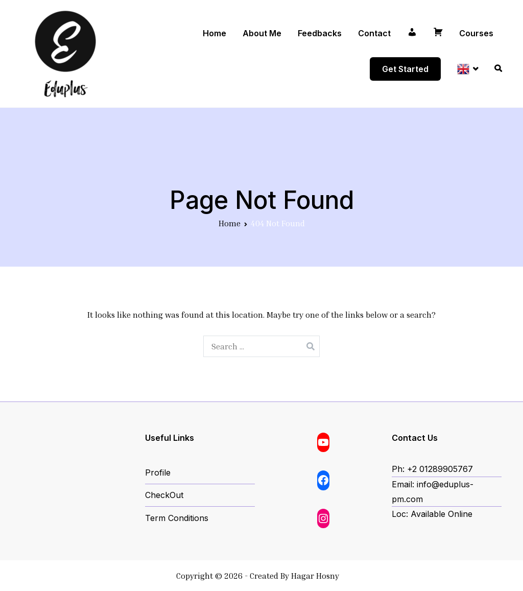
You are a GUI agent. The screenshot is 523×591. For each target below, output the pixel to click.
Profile (158, 472)
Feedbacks (320, 33)
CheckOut (164, 495)
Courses (476, 33)
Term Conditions (176, 518)
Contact (374, 33)
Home (214, 33)
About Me (262, 33)
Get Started (405, 69)
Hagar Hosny (315, 576)
